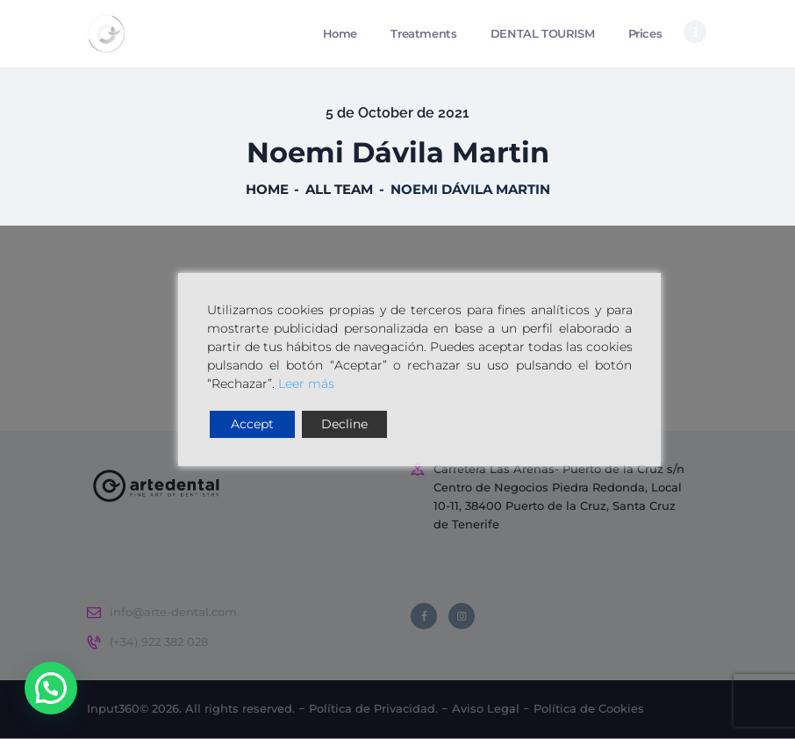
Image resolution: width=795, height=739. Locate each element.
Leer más (306, 383)
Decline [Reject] (344, 424)
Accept (252, 424)
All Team (339, 190)
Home (267, 190)
